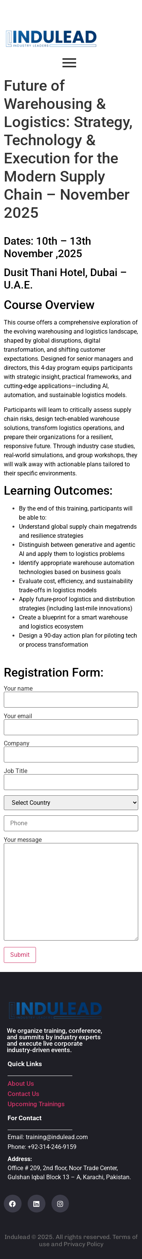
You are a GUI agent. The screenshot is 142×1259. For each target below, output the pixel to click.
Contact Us (23, 1094)
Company (71, 749)
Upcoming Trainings (36, 1104)
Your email (71, 722)
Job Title (71, 777)
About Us (21, 1083)
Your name (71, 694)
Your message (71, 889)
